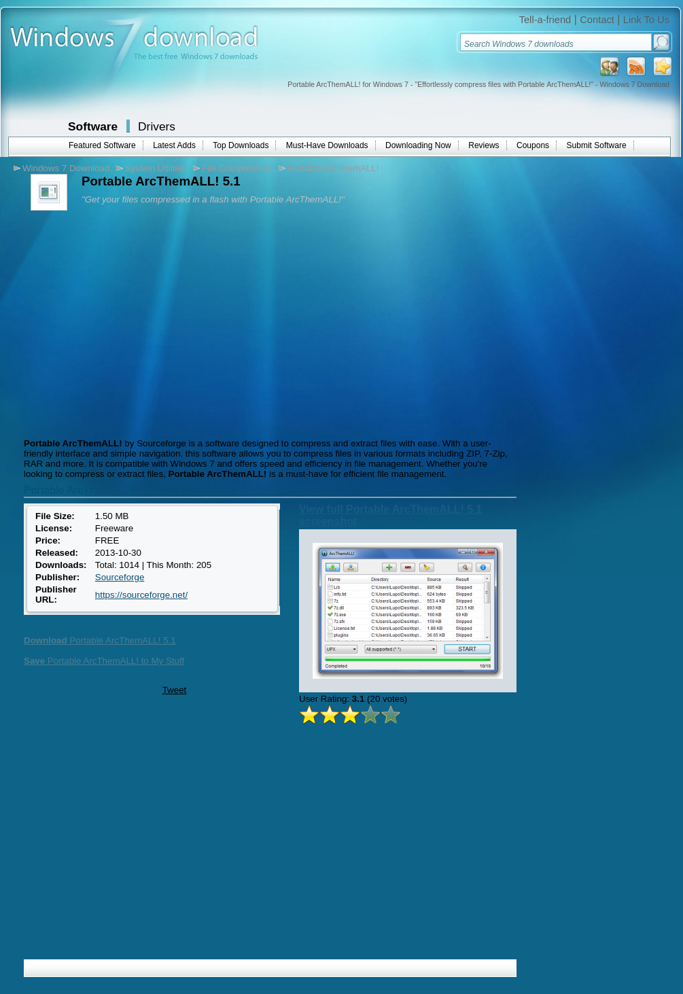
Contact (597, 19)
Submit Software (597, 145)
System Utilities (156, 168)
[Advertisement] (134, 323)
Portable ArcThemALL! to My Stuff (104, 661)
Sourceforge (120, 577)
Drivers (156, 126)
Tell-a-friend (545, 19)
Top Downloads (240, 145)
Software (93, 126)
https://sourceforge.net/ (141, 595)
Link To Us (646, 19)
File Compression (237, 168)
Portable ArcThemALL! (333, 168)
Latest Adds (174, 145)
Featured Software (102, 145)
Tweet (174, 690)
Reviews (483, 145)
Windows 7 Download (65, 168)
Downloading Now (418, 145)
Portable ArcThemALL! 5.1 (100, 640)
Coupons (532, 145)
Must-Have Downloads (327, 145)
